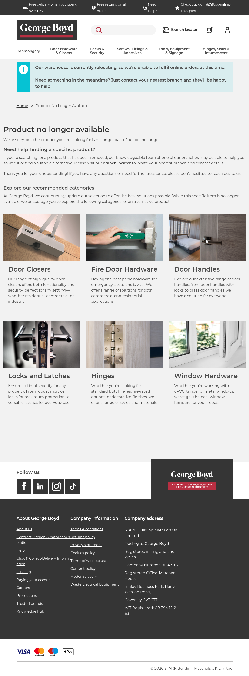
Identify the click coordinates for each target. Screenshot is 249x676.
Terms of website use (88, 560)
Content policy (83, 568)
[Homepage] (192, 479)
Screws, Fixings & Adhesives (132, 51)
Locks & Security (97, 51)
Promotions (27, 595)
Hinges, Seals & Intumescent (216, 51)
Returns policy (82, 537)
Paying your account (34, 579)
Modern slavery (83, 576)
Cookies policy (82, 552)
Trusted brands (30, 603)
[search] (123, 30)
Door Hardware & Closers (63, 51)
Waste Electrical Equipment (94, 584)
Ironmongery (28, 51)
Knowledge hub (30, 611)
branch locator (117, 163)
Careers (23, 587)
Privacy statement (86, 545)
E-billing (24, 572)
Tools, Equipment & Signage (174, 51)
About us (24, 529)
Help (21, 550)
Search (98, 30)
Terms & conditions (86, 529)
